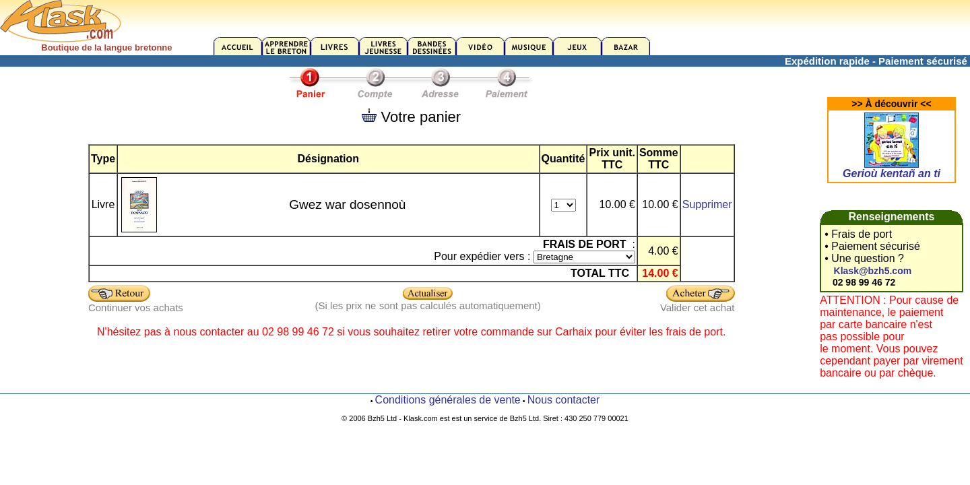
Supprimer (707, 204)
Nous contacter (563, 400)
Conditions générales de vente (448, 400)
